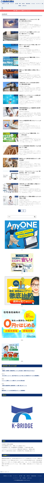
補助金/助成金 (28, 3)
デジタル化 (33, 3)
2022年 (6, 471)
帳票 (20, 3)
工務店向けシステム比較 (5, 3)
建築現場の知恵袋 (20, 480)
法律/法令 (23, 3)
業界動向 (20, 5)
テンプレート (12, 3)
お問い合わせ (24, 5)
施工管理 (16, 3)
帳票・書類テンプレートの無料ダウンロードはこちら (22, 10)
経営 (42, 3)
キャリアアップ (38, 3)
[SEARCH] (2, 8)
